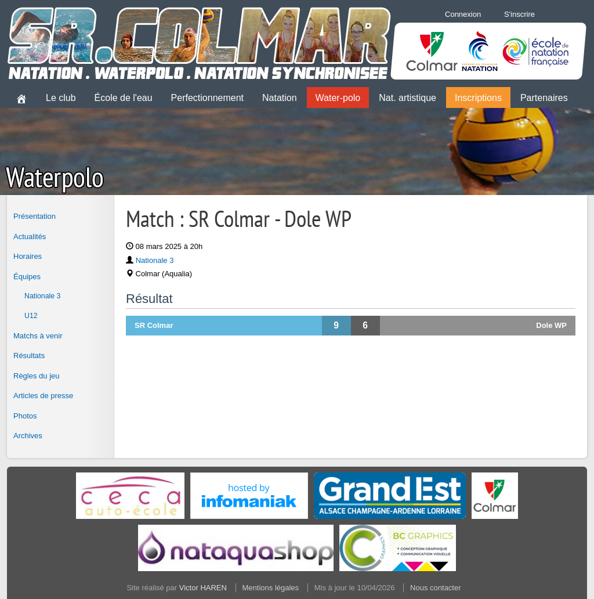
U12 (31, 316)
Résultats (29, 355)
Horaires (27, 256)
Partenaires (544, 98)
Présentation (34, 216)
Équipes (27, 276)
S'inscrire (519, 14)
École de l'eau (124, 98)
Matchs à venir (38, 335)
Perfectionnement (207, 98)
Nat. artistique (407, 98)
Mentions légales (270, 587)
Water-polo (338, 98)
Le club (61, 98)
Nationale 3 (42, 296)
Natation (279, 98)
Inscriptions (478, 98)
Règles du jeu (36, 375)
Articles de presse (43, 395)
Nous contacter (435, 587)
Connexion (463, 14)
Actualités (29, 236)
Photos (25, 416)
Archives (27, 435)
